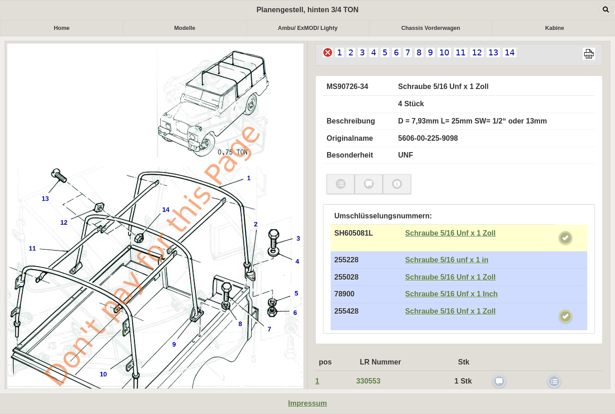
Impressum (307, 403)
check (565, 238)
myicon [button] (397, 184)
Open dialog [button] (606, 9)
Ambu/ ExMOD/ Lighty (307, 28)
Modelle (184, 28)
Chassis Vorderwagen (430, 28)
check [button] (341, 184)
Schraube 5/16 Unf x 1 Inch (451, 294)
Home (62, 28)
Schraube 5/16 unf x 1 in (446, 260)
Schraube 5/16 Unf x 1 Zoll (450, 233)
